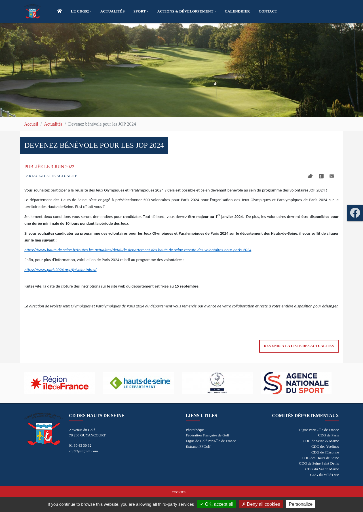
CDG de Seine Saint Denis (319, 463)
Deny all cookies (261, 504)
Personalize (301, 504)
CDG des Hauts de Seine (320, 458)
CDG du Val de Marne (322, 469)
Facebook (321, 176)
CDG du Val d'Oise (324, 475)
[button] (81, 11)
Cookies (178, 492)
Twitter (310, 176)
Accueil (31, 124)
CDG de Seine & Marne (321, 441)
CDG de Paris (328, 435)
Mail (332, 176)
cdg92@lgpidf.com (83, 451)
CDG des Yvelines (325, 446)
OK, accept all (216, 504)
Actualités (53, 124)
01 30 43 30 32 (80, 445)
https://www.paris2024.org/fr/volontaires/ (60, 269)
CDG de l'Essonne (325, 452)
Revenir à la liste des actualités (299, 346)
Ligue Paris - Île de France (319, 430)
